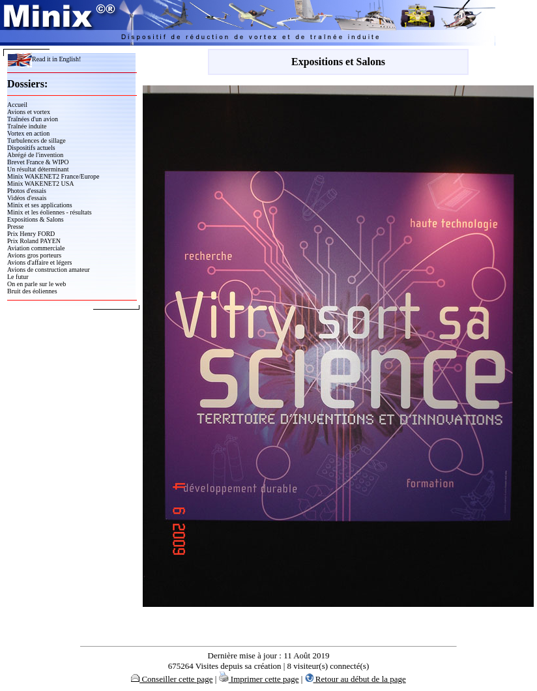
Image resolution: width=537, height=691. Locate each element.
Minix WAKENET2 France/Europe (53, 176)
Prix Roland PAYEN (34, 240)
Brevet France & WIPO (38, 162)
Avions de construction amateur (48, 269)
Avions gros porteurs (34, 255)
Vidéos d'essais (26, 197)
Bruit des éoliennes (32, 291)
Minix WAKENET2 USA (40, 183)
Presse (15, 226)
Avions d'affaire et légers (39, 262)
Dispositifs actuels (31, 147)
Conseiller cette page (171, 679)
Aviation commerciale (36, 248)
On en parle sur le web (36, 283)
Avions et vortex (28, 111)
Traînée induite (26, 126)
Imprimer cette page (259, 679)
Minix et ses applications (39, 205)
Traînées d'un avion (32, 119)
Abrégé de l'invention (35, 154)
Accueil (17, 104)
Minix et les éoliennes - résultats (49, 212)
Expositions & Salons (35, 219)
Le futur (18, 276)
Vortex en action (28, 133)
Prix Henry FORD (31, 233)
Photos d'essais (26, 190)
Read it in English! (44, 59)
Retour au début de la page (355, 679)
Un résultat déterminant (37, 169)
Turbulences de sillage (36, 140)
